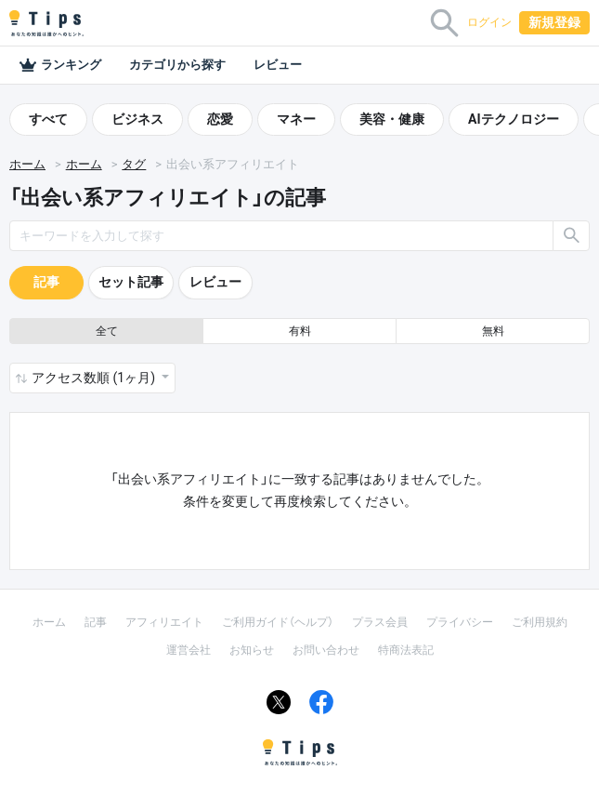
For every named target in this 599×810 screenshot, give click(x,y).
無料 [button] (493, 331)
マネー (296, 119)
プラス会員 (380, 622)
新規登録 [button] (554, 22)
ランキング (60, 65)
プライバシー (459, 622)
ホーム (27, 164)
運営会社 (188, 650)
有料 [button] (300, 331)
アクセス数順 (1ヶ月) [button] (95, 377)
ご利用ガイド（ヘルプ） (277, 622)
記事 (46, 281)
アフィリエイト (164, 622)
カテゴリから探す (177, 65)
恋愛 (220, 119)
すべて (48, 119)
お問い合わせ (326, 650)
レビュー (278, 65)
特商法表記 (406, 650)
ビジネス (137, 119)
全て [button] (107, 331)
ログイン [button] (489, 22)
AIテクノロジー (513, 119)
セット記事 (130, 281)
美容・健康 (391, 119)
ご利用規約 (539, 622)
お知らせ (251, 650)
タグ (134, 164)
